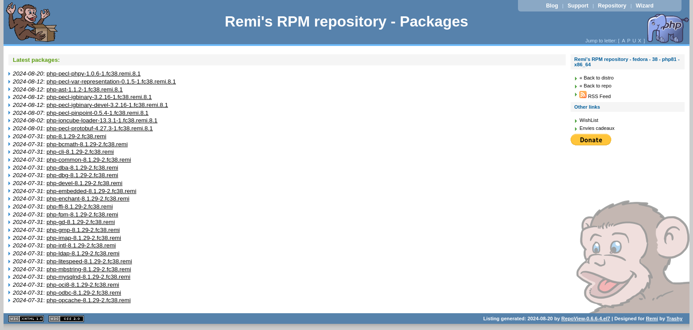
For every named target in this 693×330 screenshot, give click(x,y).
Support (577, 6)
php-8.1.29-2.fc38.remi (76, 136)
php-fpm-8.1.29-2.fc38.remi (82, 214)
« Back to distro (596, 77)
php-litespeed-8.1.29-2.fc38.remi (89, 261)
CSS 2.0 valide (66, 318)
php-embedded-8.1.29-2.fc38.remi (91, 191)
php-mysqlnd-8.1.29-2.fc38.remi (88, 276)
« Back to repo (595, 85)
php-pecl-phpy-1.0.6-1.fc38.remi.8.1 (93, 73)
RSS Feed (595, 96)
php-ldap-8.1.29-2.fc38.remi (82, 253)
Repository (612, 6)
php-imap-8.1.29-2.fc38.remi (83, 238)
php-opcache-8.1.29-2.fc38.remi (88, 300)
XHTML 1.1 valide (26, 318)
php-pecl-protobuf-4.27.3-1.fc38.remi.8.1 (99, 128)
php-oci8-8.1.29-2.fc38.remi (82, 284)
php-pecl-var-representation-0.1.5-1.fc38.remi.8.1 (111, 81)
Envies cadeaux (596, 128)
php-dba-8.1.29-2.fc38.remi (82, 167)
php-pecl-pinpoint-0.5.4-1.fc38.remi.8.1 (97, 113)
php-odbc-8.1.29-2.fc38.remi (83, 292)
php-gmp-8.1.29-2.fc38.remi (83, 230)
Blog (552, 6)
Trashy (674, 318)
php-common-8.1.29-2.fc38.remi (88, 159)
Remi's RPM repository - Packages (346, 21)
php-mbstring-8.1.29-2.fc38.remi (88, 269)
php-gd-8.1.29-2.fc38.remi (80, 222)
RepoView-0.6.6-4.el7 (585, 318)
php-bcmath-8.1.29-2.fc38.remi (87, 144)
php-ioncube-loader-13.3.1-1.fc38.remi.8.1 (101, 120)
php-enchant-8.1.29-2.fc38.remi (87, 198)
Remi (652, 318)
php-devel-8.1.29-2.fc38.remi (84, 183)
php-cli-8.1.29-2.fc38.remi (80, 151)
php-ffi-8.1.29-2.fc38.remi (79, 206)
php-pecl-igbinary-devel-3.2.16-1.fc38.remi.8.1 (107, 105)
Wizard (645, 6)
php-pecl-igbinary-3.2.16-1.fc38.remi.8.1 (99, 97)
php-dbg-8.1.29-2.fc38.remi (82, 175)
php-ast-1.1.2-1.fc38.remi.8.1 (84, 89)
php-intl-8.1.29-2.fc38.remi (81, 245)
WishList (588, 120)
